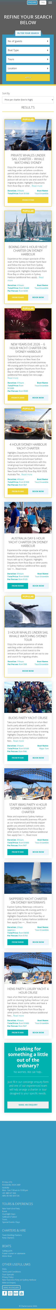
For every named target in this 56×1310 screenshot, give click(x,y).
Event (4, 1211)
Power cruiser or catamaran (13, 1253)
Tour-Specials (8, 1274)
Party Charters (8, 1238)
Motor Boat (7, 1256)
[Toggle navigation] (50, 2)
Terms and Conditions (11, 1271)
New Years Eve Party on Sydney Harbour (19, 1280)
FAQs (4, 1269)
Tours (4, 1219)
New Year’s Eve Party (11, 1208)
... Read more (36, 185)
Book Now (38, 297)
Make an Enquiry (9, 1282)
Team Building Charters (12, 1235)
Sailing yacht (7, 1251)
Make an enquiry (28, 1104)
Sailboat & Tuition (9, 1217)
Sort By (6, 93)
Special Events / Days (11, 1222)
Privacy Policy (8, 1277)
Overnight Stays (8, 1214)
